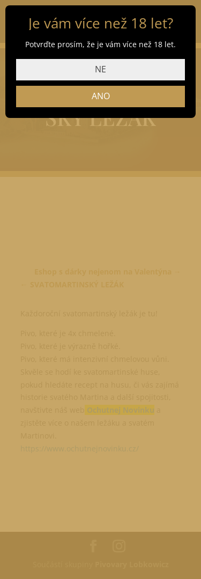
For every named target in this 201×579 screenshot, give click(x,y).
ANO (101, 96)
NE (100, 69)
